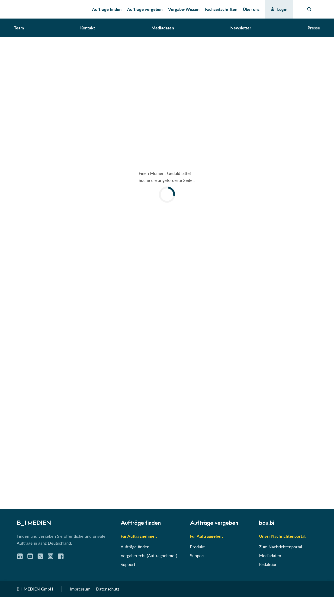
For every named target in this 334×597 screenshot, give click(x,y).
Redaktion (268, 564)
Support (128, 564)
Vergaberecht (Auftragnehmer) (149, 555)
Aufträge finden (135, 546)
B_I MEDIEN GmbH (35, 588)
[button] (167, 186)
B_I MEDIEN (32, 523)
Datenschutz (107, 588)
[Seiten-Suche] (309, 9)
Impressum (80, 588)
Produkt (197, 546)
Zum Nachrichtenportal (280, 546)
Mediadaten (270, 555)
